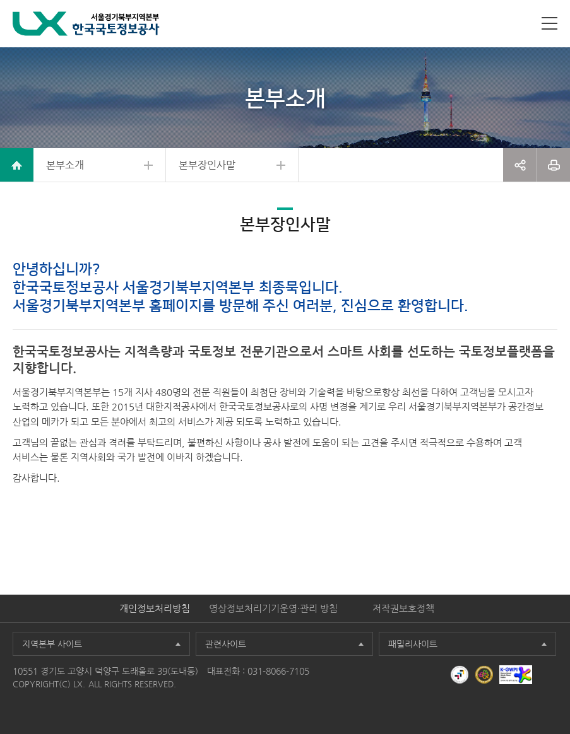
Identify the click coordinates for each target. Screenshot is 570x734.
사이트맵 (549, 23)
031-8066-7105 (278, 671)
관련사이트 (225, 644)
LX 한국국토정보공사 (86, 23)
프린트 (553, 165)
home (16, 165)
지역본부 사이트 (52, 644)
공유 (520, 165)
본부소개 (65, 165)
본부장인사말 (207, 165)
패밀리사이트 (412, 644)
